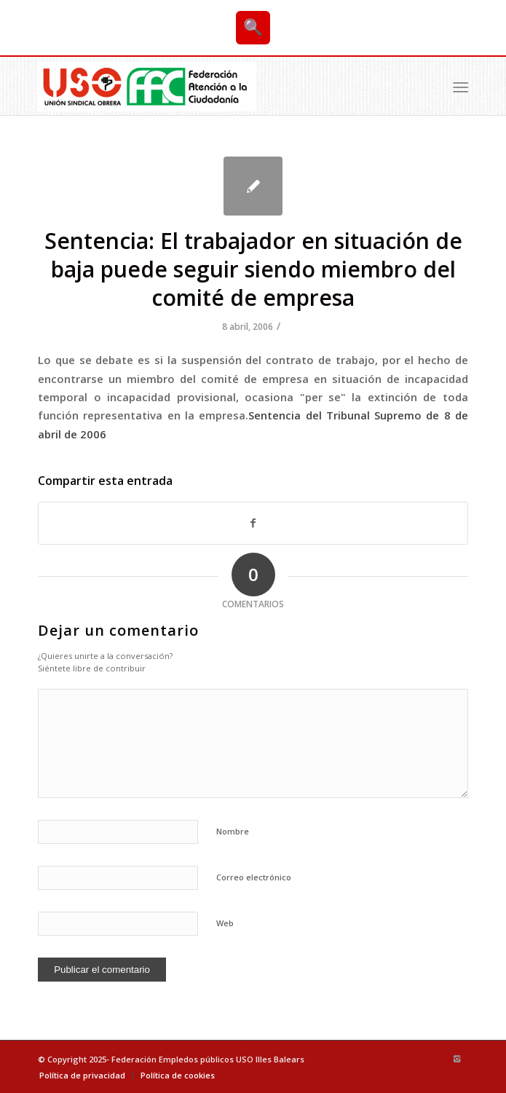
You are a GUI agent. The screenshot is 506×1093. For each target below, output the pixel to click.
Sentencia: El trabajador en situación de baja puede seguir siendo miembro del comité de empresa (253, 269)
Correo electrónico (253, 877)
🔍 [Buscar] (253, 27)
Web (225, 923)
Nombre (232, 831)
